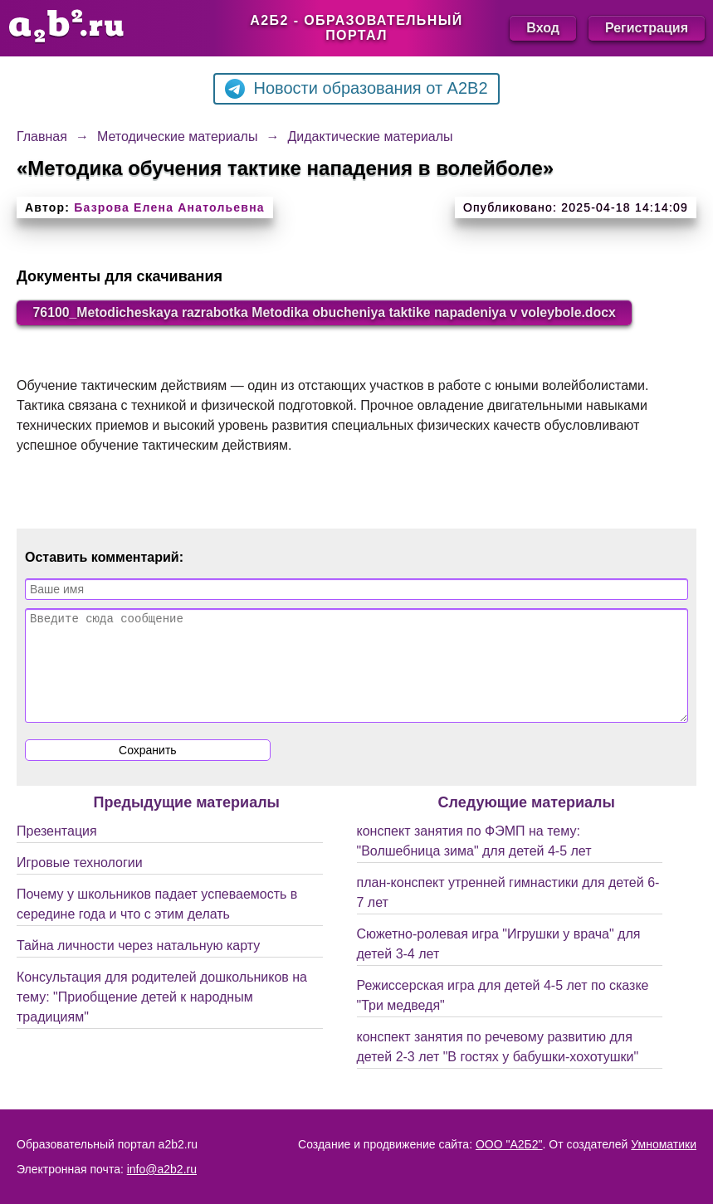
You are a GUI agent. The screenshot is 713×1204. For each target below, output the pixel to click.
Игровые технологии (80, 882)
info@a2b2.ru (162, 1169)
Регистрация (646, 28)
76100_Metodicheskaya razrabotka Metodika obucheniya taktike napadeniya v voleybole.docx (328, 312)
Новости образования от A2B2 (356, 89)
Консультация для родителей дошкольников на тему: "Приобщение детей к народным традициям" (162, 1017)
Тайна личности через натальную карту (138, 965)
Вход (542, 28)
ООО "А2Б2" (509, 1144)
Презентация (57, 851)
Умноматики (663, 1144)
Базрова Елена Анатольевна (169, 207)
